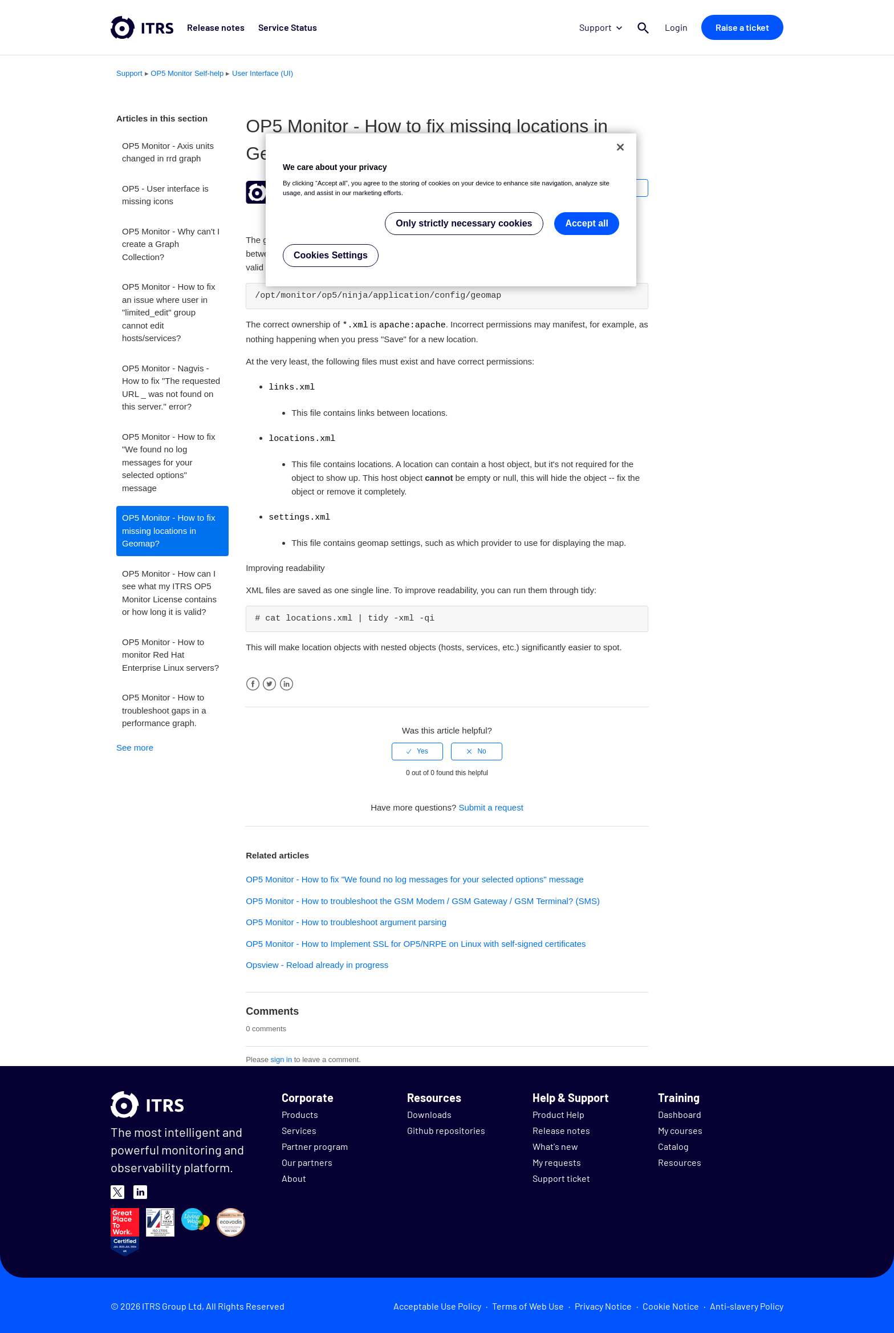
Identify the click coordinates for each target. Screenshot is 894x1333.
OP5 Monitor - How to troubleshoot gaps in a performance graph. (164, 710)
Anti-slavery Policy (746, 1303)
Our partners (307, 1159)
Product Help (558, 1112)
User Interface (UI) (262, 73)
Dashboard (679, 1112)
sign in (281, 1057)
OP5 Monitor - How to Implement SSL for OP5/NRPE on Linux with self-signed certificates (416, 941)
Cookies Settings (331, 255)
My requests (557, 1159)
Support (600, 27)
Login (676, 27)
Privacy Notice (603, 1303)
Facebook (253, 682)
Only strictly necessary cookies (464, 223)
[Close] (620, 147)
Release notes (216, 27)
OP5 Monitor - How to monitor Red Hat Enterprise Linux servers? (170, 654)
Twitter (269, 682)
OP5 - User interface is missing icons (165, 195)
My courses (680, 1128)
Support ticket (561, 1175)
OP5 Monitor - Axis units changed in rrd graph (168, 152)
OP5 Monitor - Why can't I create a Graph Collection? (171, 244)
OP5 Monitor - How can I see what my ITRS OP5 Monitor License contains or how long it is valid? (169, 593)
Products (300, 1112)
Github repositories (446, 1128)
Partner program (315, 1143)
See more (134, 747)
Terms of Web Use (528, 1303)
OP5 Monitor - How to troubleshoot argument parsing (346, 920)
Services (299, 1128)
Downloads (429, 1112)
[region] (451, 210)
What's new (555, 1143)
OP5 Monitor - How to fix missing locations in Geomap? (168, 530)
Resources (679, 1159)
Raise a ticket (742, 27)
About (294, 1175)
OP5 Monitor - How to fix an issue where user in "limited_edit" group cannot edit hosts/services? (168, 312)
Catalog (673, 1143)
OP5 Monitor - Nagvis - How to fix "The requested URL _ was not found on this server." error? (171, 387)
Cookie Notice (671, 1303)
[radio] (417, 748)
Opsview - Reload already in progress (317, 962)
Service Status (287, 27)
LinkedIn (286, 682)
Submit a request (490, 805)
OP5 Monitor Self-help (187, 73)
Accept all (586, 223)
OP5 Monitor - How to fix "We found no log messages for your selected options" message (168, 462)
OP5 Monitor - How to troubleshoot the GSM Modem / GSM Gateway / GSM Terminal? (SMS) (423, 898)
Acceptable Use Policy (437, 1303)
